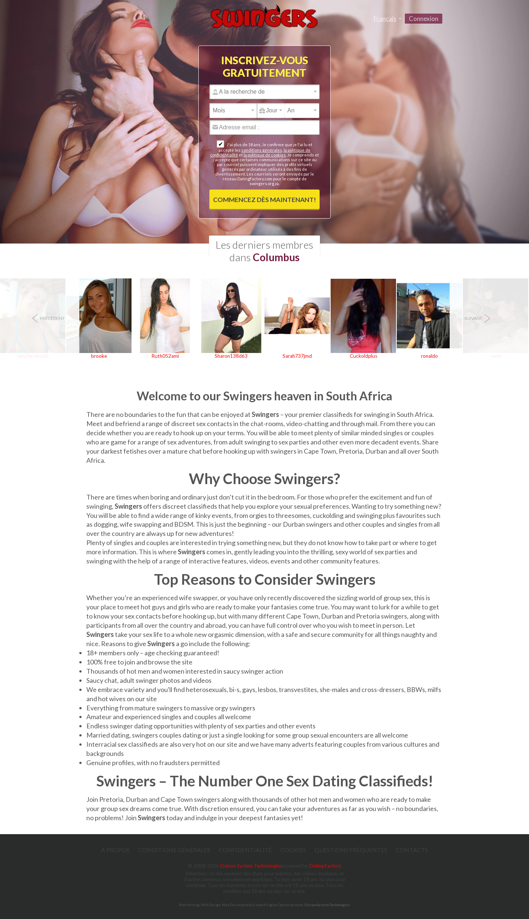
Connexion (423, 18)
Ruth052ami (165, 356)
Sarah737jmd (297, 356)
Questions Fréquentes (350, 849)
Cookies (293, 849)
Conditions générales (174, 849)
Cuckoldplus (363, 356)
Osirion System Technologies (251, 866)
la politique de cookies (265, 154)
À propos (115, 849)
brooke (99, 356)
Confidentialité (245, 849)
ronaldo (429, 356)
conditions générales (261, 150)
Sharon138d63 (231, 356)
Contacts (412, 849)
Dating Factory (325, 866)
